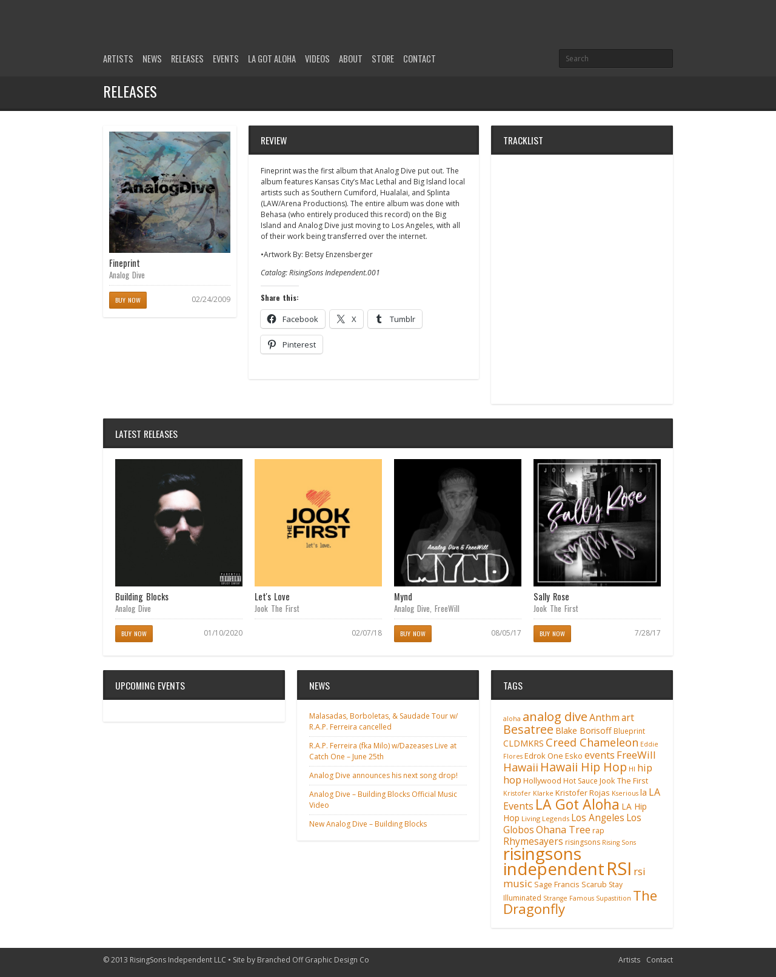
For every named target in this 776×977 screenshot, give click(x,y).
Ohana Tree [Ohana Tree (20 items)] (563, 829)
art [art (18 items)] (627, 717)
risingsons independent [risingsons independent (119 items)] (553, 861)
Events (226, 58)
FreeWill (447, 608)
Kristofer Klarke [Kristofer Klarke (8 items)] (528, 793)
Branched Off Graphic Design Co (313, 960)
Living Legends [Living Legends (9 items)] (545, 818)
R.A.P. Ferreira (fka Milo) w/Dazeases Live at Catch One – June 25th (383, 751)
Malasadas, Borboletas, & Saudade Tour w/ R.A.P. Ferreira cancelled (383, 721)
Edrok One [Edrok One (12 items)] (543, 755)
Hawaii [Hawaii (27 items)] (520, 766)
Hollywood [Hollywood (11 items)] (542, 781)
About (351, 58)
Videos (317, 58)
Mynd (403, 596)
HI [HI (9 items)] (632, 768)
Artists (118, 58)
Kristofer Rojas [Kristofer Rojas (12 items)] (582, 792)
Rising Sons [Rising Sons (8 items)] (619, 842)
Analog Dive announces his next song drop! (383, 775)
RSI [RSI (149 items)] (619, 868)
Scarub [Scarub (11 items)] (594, 884)
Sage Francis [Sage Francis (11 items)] (557, 884)
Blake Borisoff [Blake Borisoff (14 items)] (583, 730)
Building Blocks (142, 596)
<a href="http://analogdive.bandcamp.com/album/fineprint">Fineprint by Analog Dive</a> (582, 279)
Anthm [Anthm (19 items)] (604, 717)
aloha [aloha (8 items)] (512, 718)
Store (383, 58)
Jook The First (277, 608)
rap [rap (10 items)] (598, 830)
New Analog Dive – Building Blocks (368, 824)
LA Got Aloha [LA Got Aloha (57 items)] (577, 804)
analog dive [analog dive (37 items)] (555, 716)
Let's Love (272, 596)
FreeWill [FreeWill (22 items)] (636, 755)
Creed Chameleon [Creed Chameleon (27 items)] (592, 742)
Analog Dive (127, 275)
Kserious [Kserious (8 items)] (625, 793)
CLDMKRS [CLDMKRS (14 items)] (523, 743)
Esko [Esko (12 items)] (574, 755)
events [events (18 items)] (599, 755)
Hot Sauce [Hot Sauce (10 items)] (580, 781)
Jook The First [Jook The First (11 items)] (624, 781)
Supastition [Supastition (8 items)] (613, 898)
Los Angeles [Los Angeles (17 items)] (597, 817)
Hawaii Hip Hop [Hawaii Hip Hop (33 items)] (583, 767)
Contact (419, 58)
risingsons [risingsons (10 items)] (582, 842)
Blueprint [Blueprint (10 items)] (629, 731)
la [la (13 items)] (643, 792)
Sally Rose (551, 596)
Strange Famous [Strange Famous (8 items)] (568, 898)
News (152, 58)
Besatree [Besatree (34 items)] (528, 729)
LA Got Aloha (272, 58)
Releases (187, 58)
